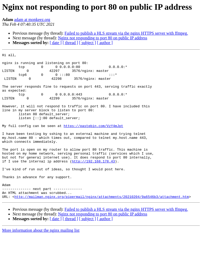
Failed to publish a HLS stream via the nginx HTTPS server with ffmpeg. (126, 33)
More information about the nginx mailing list (40, 259)
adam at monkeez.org (32, 19)
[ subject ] (87, 42)
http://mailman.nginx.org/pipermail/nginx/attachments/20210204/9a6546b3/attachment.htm (101, 225)
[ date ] (56, 42)
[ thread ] (70, 42)
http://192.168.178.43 (93, 183)
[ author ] (105, 42)
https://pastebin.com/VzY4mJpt (93, 140)
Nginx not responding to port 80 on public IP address (102, 38)
